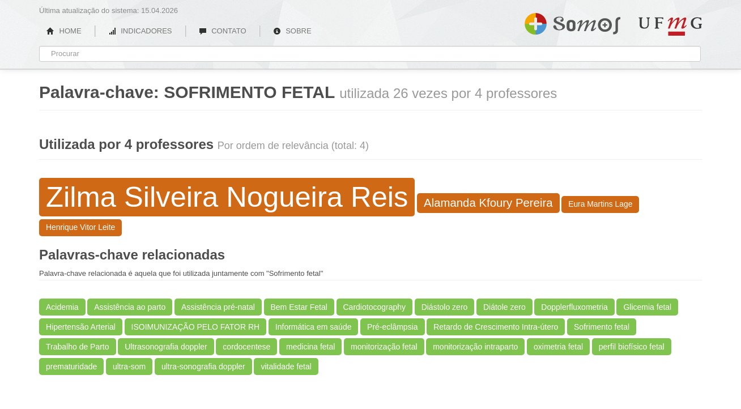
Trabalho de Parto (77, 346)
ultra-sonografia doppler (203, 366)
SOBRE (292, 31)
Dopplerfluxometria (574, 307)
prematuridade (71, 366)
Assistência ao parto (129, 307)
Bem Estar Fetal (299, 307)
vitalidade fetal (286, 366)
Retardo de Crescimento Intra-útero (495, 326)
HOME (64, 31)
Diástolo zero (444, 307)
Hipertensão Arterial (81, 326)
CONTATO (222, 31)
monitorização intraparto (475, 346)
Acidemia (62, 307)
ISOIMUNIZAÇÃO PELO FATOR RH (195, 326)
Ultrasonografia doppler (166, 346)
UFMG (670, 26)
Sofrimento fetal (601, 326)
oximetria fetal (558, 346)
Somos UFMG (572, 21)
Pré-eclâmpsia (392, 326)
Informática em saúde (313, 326)
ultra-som (129, 366)
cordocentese (246, 346)
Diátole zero (504, 307)
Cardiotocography (374, 307)
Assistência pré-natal (218, 307)
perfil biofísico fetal (632, 346)
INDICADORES (140, 31)
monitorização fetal (384, 346)
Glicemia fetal (647, 307)
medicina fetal (310, 346)
